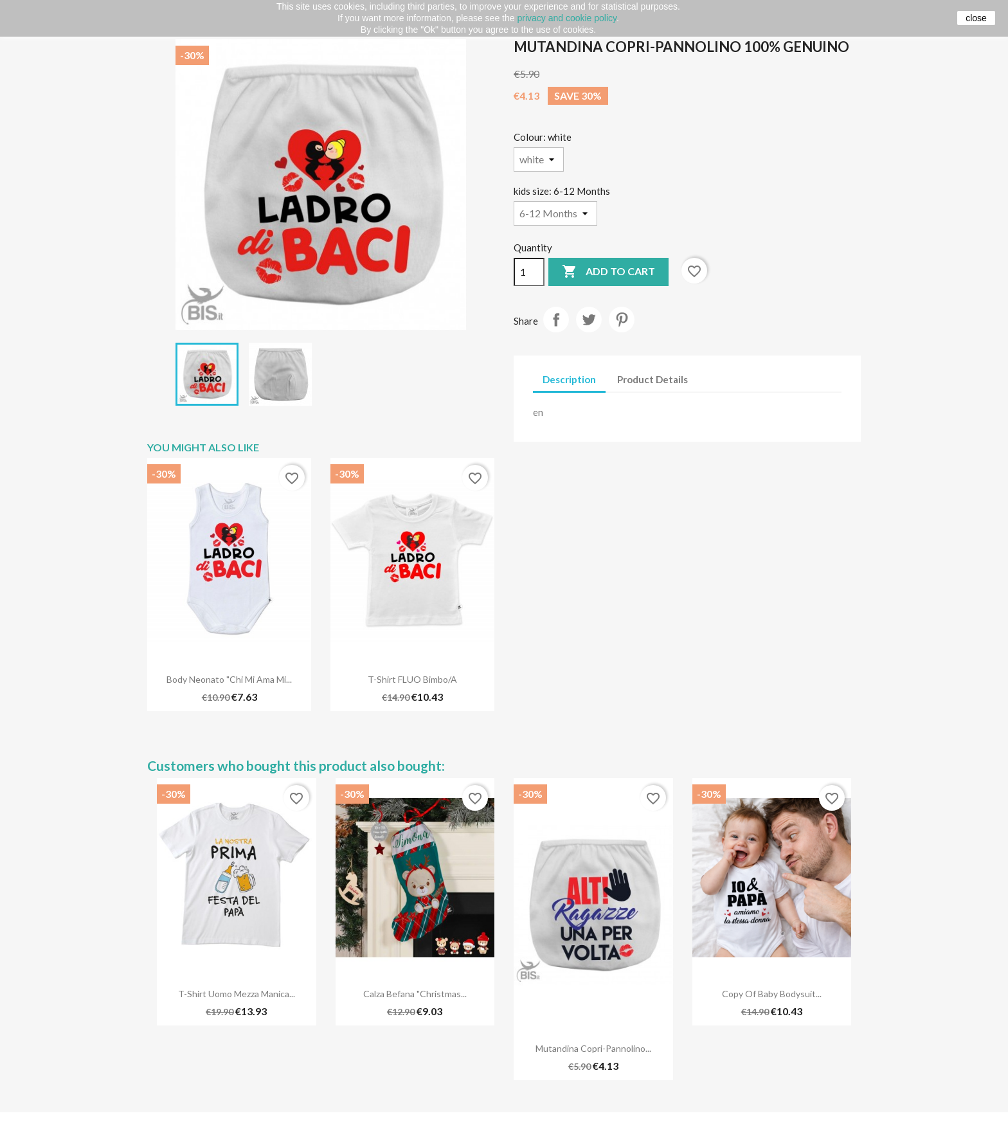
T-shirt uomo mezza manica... (236, 993)
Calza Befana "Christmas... (415, 993)
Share (556, 319)
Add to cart (608, 272)
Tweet (589, 319)
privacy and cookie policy (566, 18)
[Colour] (539, 159)
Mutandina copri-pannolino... (593, 1048)
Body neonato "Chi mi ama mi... (229, 679)
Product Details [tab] (652, 379)
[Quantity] (529, 272)
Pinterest (621, 319)
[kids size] (555, 213)
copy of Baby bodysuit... (772, 993)
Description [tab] (569, 379)
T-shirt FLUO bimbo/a (412, 679)
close (976, 18)
